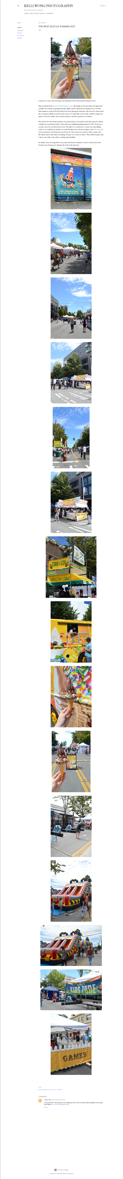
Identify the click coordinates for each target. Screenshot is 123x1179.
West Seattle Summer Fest (63, 106)
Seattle (19, 38)
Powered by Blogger (61, 1170)
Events (19, 33)
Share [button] (19, 23)
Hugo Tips (47, 1100)
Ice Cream (20, 35)
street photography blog (60, 1104)
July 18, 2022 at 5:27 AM (58, 1099)
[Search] (103, 5)
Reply (46, 1107)
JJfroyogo (97, 129)
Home (26, 13)
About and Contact (38, 13)
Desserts (20, 30)
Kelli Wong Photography (48, 5)
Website (50, 13)
